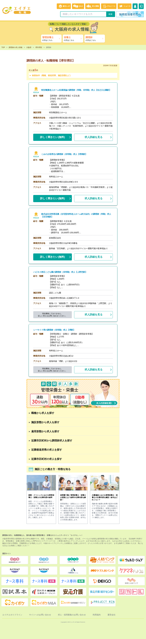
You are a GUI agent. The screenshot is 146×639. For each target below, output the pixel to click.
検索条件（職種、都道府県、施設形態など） (52, 75)
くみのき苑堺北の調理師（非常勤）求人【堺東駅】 (64, 154)
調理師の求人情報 (15, 47)
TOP (3, 47)
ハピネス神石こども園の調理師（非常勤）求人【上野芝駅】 (60, 272)
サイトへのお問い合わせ (40, 615)
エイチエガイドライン (12, 615)
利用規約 (97, 615)
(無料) (52, 137)
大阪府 (28, 47)
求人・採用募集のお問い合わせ (72, 615)
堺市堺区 (38, 47)
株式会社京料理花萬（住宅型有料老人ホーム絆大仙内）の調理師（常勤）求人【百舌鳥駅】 (77, 215)
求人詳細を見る (94, 137)
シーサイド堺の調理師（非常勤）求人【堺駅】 (54, 330)
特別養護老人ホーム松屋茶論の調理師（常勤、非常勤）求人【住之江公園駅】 (76, 90)
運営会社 (111, 615)
